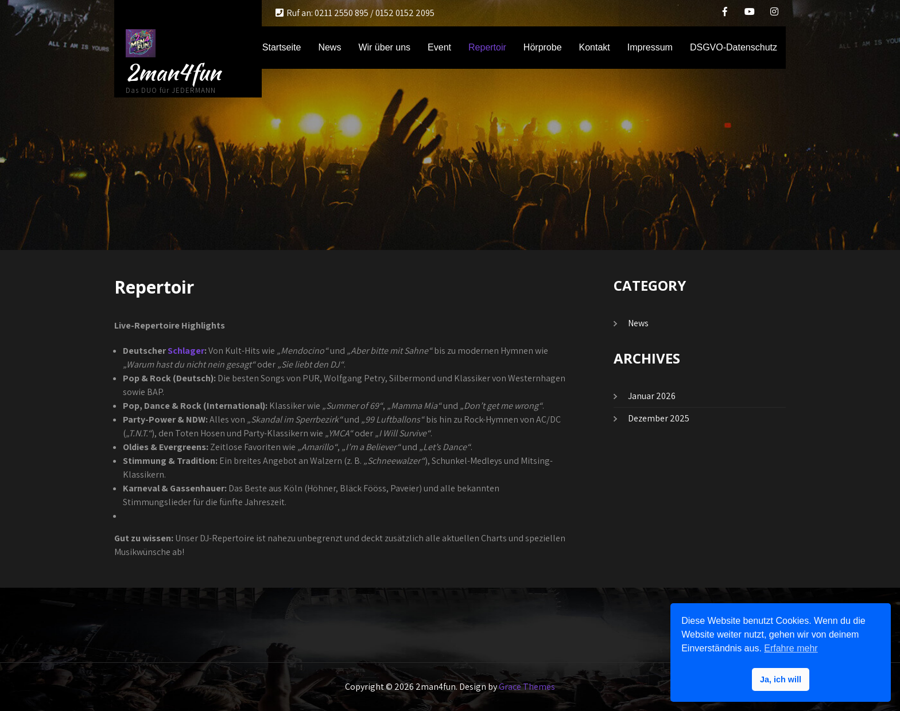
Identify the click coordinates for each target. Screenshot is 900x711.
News (329, 47)
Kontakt (594, 47)
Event (439, 47)
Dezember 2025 (658, 418)
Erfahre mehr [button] (790, 648)
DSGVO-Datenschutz (733, 47)
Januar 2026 (652, 396)
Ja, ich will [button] (780, 679)
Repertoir (487, 47)
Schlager (186, 351)
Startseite (281, 47)
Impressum (650, 47)
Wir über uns (384, 47)
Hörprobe (542, 47)
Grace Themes (527, 687)
